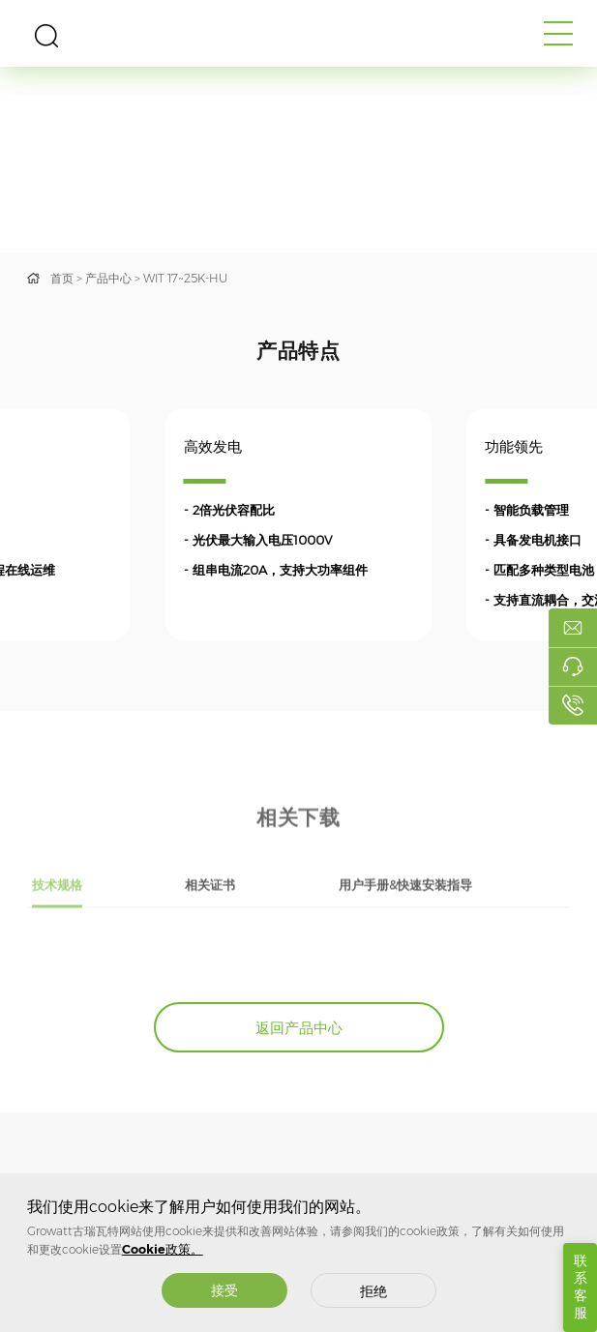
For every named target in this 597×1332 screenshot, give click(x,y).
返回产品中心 (299, 1028)
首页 (62, 278)
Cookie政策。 (162, 1249)
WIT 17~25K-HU (185, 278)
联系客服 (580, 1286)
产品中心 (108, 278)
